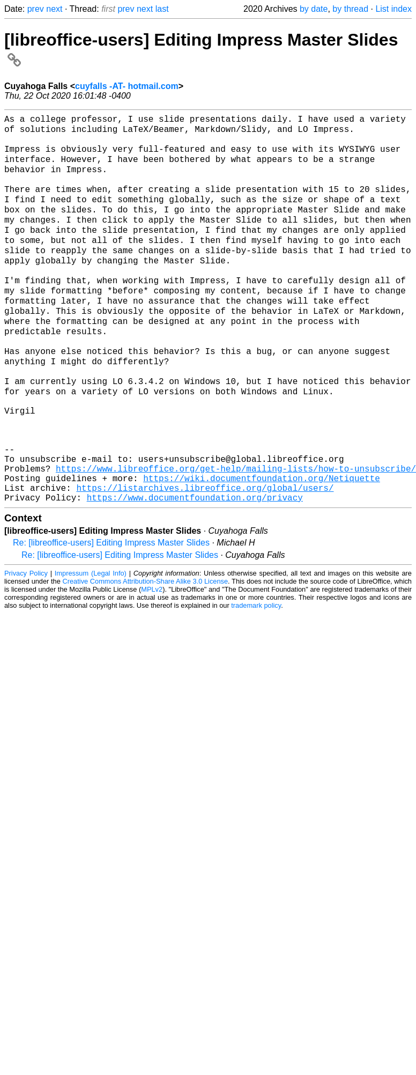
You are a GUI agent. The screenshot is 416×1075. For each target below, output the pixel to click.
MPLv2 (151, 661)
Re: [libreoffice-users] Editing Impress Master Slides (111, 614)
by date (314, 8)
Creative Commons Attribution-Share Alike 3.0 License (145, 653)
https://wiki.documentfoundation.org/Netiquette (261, 545)
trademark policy (256, 677)
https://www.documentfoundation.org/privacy (195, 569)
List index (393, 8)
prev (35, 8)
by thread (350, 8)
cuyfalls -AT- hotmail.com (127, 86)
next (54, 8)
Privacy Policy (26, 644)
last (162, 8)
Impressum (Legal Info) (91, 644)
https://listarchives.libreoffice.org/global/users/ (204, 557)
